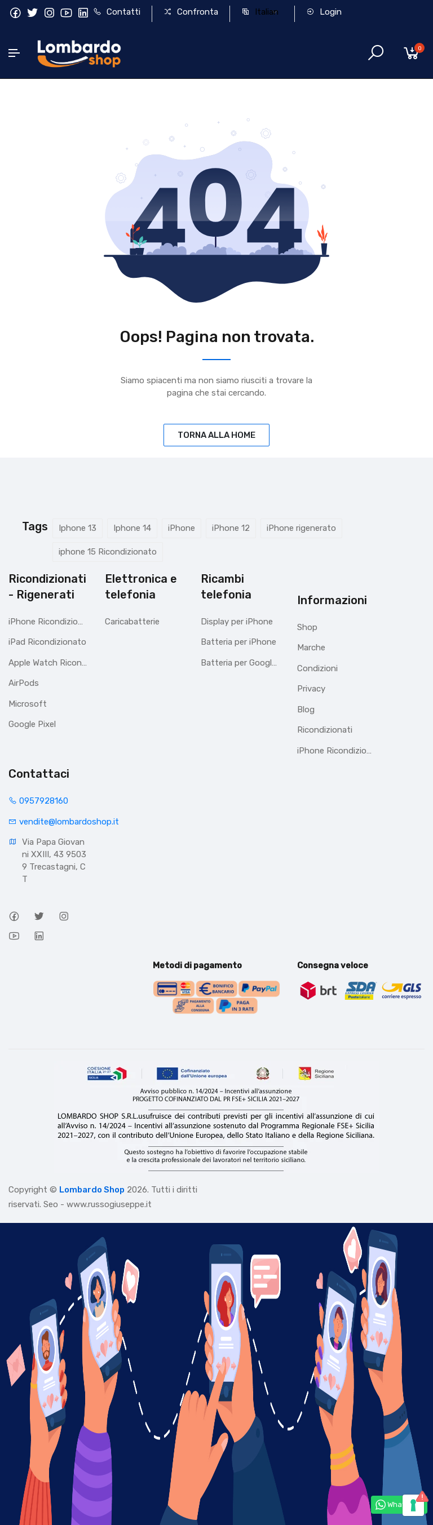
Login (324, 12)
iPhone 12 (231, 528)
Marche (311, 647)
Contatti (116, 12)
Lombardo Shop (92, 1190)
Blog (306, 709)
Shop (307, 627)
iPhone (181, 528)
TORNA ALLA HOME (216, 435)
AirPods (23, 683)
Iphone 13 (77, 528)
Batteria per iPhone (238, 642)
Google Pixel (32, 724)
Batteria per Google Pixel (240, 663)
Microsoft (27, 704)
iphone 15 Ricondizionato (108, 552)
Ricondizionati (324, 730)
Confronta (191, 12)
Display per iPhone (237, 622)
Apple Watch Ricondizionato (48, 663)
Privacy (311, 689)
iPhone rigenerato (301, 528)
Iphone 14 (132, 528)
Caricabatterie (132, 622)
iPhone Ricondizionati (48, 622)
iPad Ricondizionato (47, 642)
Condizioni (317, 668)
